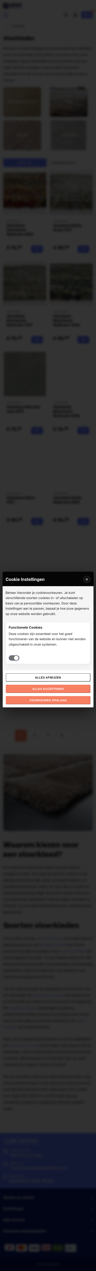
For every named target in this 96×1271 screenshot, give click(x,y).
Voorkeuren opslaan (48, 700)
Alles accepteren (48, 688)
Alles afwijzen (48, 677)
